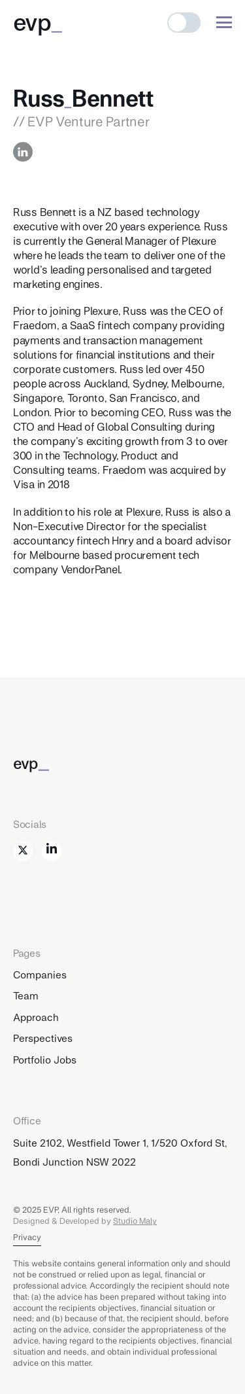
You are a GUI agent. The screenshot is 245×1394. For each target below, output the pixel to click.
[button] (184, 22)
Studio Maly (135, 1220)
